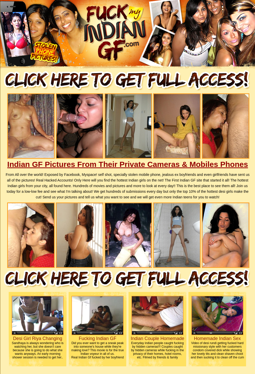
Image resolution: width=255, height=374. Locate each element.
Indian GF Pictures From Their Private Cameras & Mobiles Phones (127, 164)
